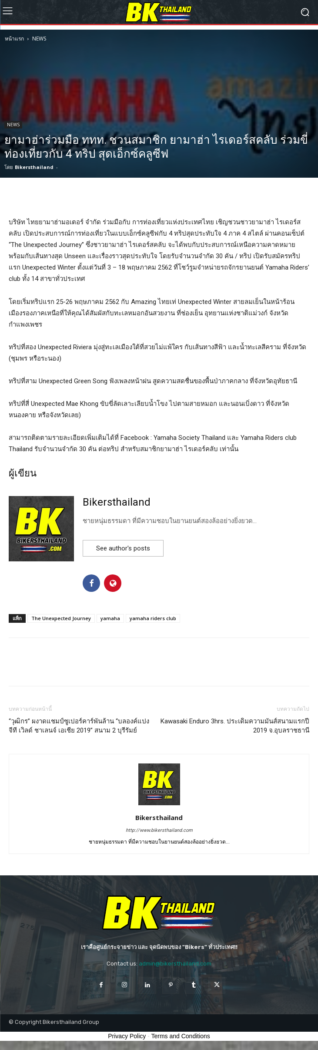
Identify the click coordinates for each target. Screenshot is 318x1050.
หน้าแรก (14, 38)
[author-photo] (159, 805)
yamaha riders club (153, 618)
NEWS (39, 38)
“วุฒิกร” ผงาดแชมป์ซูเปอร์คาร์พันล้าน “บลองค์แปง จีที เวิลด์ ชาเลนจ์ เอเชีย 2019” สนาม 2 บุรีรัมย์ (79, 725)
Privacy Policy (127, 1036)
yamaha (110, 618)
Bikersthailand (34, 167)
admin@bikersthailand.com (175, 963)
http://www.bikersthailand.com (159, 830)
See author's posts (123, 548)
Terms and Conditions (180, 1036)
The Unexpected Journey (61, 618)
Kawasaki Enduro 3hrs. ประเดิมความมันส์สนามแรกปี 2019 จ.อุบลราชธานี (235, 725)
